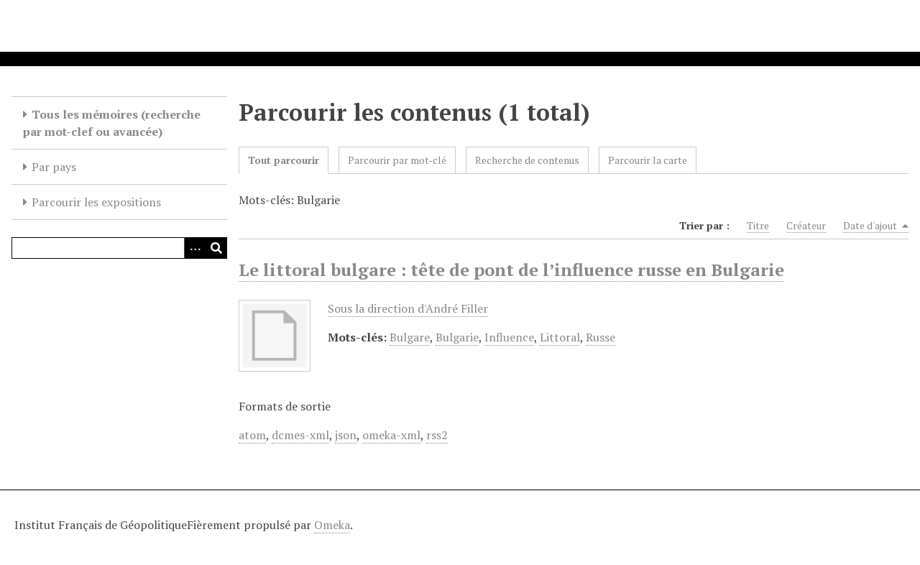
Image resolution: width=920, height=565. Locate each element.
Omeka (332, 525)
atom (252, 435)
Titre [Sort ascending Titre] (758, 225)
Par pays (54, 167)
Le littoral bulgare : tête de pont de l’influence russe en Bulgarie (511, 269)
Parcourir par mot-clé (397, 160)
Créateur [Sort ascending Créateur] (806, 225)
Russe (600, 337)
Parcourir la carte (647, 160)
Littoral (560, 337)
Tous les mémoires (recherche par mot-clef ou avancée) (112, 122)
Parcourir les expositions (96, 202)
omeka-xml (391, 435)
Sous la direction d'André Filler (408, 308)
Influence (509, 337)
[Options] (195, 248)
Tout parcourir (283, 160)
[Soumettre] (216, 248)
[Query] (119, 248)
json (345, 435)
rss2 (437, 435)
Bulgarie (457, 337)
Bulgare (410, 337)
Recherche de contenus (527, 160)
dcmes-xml (300, 435)
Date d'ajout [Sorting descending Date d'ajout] (875, 226)
